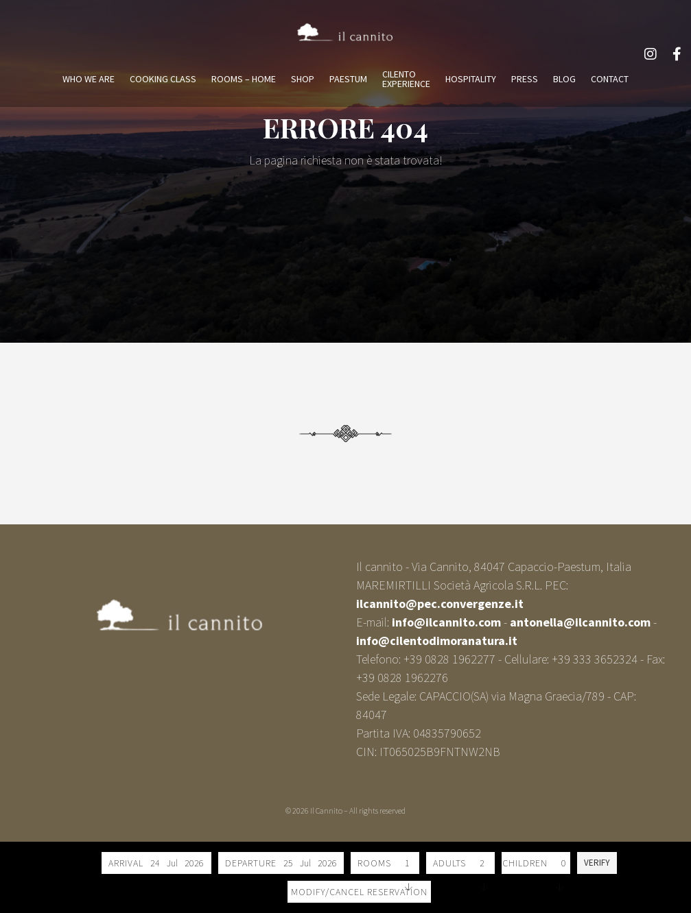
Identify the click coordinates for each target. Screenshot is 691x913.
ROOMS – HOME (243, 79)
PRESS (524, 79)
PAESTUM (348, 79)
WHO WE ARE (88, 79)
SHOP (302, 79)
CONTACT (610, 79)
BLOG (564, 79)
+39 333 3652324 (594, 659)
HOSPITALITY (470, 79)
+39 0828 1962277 (449, 659)
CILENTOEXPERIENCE (406, 79)
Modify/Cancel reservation (359, 892)
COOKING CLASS (163, 79)
